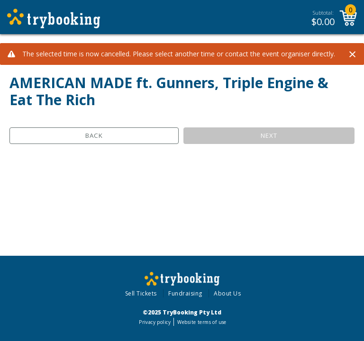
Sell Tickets (141, 293)
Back (94, 135)
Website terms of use (201, 322)
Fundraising (185, 293)
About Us (227, 293)
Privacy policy (155, 322)
